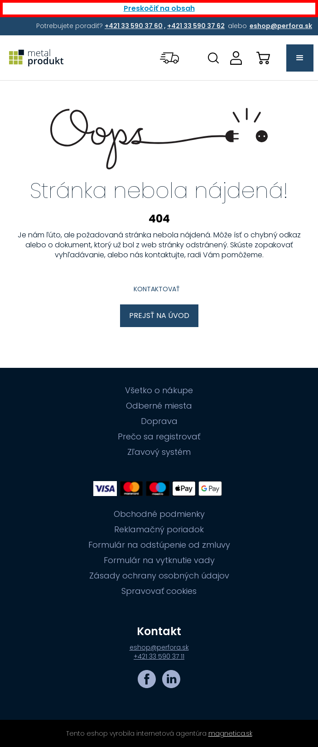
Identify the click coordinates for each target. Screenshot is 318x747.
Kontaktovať (157, 289)
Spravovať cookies (159, 591)
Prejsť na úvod (159, 315)
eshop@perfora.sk (159, 647)
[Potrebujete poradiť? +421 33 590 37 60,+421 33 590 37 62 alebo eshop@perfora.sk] (134, 25)
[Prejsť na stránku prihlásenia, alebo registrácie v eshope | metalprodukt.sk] (236, 57)
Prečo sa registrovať (159, 436)
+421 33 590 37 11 (159, 656)
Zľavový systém (159, 452)
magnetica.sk (230, 733)
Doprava (159, 421)
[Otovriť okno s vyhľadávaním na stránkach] (213, 57)
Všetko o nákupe (159, 390)
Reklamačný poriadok (159, 529)
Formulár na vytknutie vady (159, 560)
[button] (170, 57)
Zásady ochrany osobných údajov (159, 575)
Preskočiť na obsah (159, 8)
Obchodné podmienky (159, 514)
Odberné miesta (159, 405)
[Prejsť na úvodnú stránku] (36, 58)
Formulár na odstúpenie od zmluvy (159, 544)
